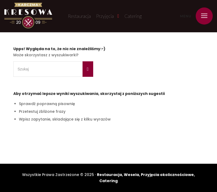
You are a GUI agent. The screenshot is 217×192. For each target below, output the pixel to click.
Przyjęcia (105, 16)
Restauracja (79, 16)
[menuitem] (201, 16)
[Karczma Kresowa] (28, 16)
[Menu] (201, 16)
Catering (133, 16)
